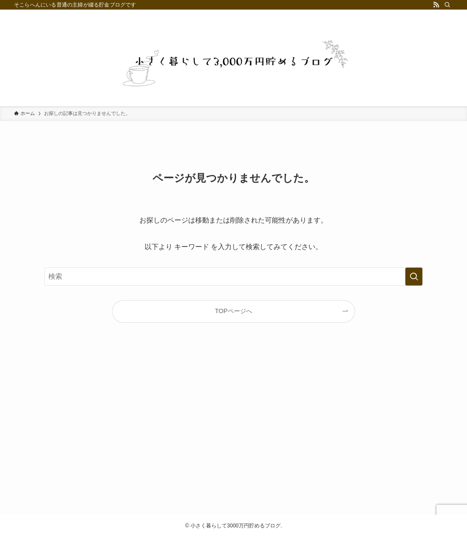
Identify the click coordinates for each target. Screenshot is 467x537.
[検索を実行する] (414, 276)
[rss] (436, 5)
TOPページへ (233, 310)
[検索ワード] (233, 276)
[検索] (447, 5)
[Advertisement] (233, 426)
